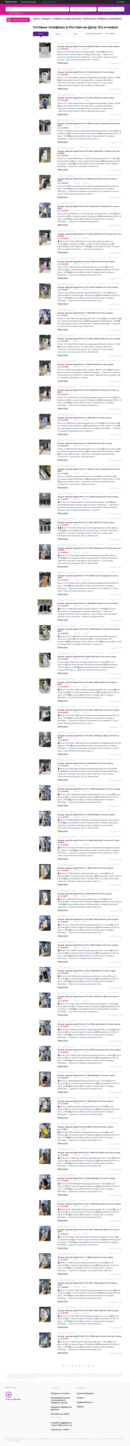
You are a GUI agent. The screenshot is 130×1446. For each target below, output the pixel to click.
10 (88, 1366)
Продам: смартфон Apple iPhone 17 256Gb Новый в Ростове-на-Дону (85, 364)
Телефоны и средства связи (66, 18)
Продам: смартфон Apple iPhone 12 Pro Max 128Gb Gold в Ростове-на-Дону (88, 1310)
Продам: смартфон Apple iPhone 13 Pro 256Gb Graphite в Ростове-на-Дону (88, 287)
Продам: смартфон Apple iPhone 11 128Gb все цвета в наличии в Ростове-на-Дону (89, 470)
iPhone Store (63, 63)
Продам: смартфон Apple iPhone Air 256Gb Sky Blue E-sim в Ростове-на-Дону (88, 46)
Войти (112, 2)
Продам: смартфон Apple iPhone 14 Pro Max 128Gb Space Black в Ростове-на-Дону (89, 737)
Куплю (75, 34)
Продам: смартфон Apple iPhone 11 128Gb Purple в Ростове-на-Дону (85, 868)
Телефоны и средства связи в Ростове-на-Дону (92, 42)
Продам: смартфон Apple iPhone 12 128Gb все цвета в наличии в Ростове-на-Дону (89, 124)
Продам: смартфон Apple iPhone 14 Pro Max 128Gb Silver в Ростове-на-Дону (88, 710)
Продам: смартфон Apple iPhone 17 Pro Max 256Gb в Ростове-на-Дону (86, 72)
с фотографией (110, 33)
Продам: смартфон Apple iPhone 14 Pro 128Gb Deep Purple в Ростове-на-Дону (89, 1204)
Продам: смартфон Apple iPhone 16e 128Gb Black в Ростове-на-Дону (85, 763)
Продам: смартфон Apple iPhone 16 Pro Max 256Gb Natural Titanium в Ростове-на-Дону (89, 235)
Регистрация (120, 2)
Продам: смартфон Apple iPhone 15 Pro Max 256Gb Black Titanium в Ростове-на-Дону (89, 841)
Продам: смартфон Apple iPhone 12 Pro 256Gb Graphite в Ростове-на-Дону (88, 497)
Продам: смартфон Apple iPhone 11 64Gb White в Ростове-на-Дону (85, 894)
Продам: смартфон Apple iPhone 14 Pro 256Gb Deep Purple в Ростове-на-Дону (89, 1050)
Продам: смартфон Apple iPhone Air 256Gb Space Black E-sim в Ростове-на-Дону (88, 180)
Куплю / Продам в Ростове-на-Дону (67, 42)
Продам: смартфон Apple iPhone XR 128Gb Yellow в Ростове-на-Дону (85, 1127)
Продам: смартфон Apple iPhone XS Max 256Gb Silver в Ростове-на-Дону (87, 656)
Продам (58, 34)
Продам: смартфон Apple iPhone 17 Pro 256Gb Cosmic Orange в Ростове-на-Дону (88, 577)
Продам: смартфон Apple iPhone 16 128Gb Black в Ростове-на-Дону (85, 443)
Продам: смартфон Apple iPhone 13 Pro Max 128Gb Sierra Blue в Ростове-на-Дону (88, 997)
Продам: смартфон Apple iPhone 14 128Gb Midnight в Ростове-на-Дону (86, 815)
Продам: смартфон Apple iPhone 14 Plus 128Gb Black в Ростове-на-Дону (87, 971)
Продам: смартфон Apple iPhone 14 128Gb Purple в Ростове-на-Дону (85, 1101)
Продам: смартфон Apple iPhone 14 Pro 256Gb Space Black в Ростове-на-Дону (89, 1024)
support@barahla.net (61, 1425)
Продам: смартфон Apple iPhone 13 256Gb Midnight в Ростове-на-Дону (86, 1178)
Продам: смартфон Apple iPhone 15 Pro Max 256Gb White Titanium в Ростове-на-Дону (89, 152)
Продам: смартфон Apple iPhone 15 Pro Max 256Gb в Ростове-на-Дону (86, 522)
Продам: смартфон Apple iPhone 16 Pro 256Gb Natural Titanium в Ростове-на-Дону (89, 630)
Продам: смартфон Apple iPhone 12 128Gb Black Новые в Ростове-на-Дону (88, 603)
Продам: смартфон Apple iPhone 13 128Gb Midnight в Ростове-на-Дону (86, 1075)
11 (92, 1366)
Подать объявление (49, 2)
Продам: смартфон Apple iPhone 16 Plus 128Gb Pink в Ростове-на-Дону (86, 261)
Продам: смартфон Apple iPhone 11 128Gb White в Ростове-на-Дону (85, 313)
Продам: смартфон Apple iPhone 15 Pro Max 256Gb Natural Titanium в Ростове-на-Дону (89, 549)
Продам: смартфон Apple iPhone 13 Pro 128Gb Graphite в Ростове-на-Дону (88, 945)
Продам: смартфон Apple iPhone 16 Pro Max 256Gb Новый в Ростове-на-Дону (89, 339)
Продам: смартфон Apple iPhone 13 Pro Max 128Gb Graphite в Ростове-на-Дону (88, 683)
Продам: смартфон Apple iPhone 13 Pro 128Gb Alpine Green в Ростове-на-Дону (89, 1336)
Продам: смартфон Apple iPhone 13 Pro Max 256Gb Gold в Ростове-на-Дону (88, 919)
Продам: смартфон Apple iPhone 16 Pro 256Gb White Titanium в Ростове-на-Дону (88, 391)
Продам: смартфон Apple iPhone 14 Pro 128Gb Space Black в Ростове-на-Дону (89, 789)
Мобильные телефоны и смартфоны (102, 18)
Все (41, 34)
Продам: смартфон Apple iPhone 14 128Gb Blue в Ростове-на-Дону (84, 418)
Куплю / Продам (41, 18)
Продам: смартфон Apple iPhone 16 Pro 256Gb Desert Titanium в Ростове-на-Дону (89, 207)
